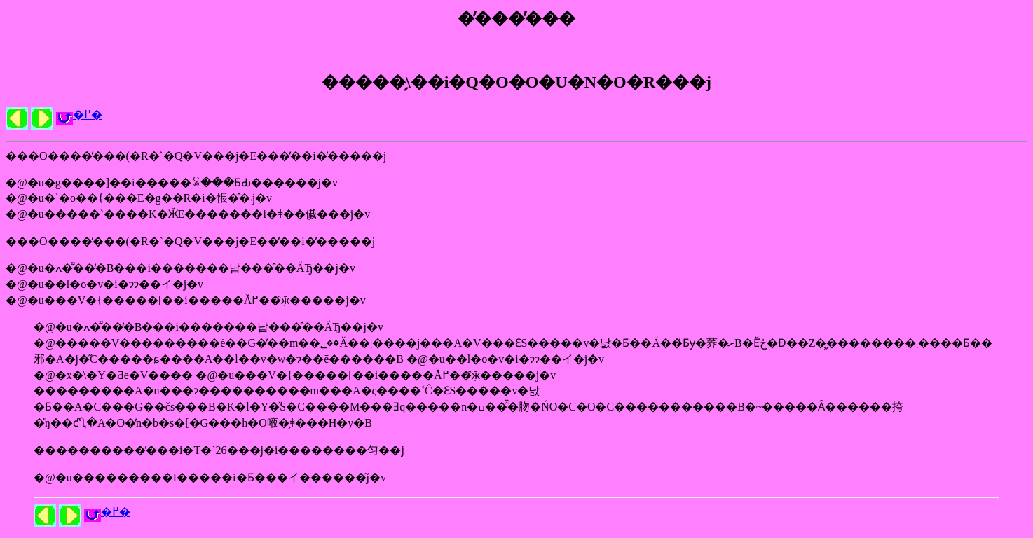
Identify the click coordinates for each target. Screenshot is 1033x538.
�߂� (87, 114)
